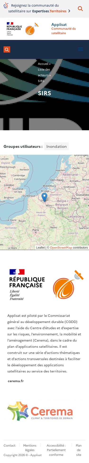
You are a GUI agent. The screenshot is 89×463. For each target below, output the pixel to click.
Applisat (59, 24)
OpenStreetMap (61, 247)
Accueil (43, 64)
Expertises (54, 11)
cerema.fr (16, 380)
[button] (44, 197)
